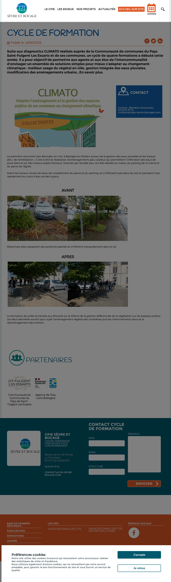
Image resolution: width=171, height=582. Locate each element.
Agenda (151, 11)
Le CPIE (50, 9)
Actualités (106, 9)
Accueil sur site (131, 9)
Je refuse (139, 568)
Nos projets (86, 9)
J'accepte (139, 554)
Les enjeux (65, 9)
